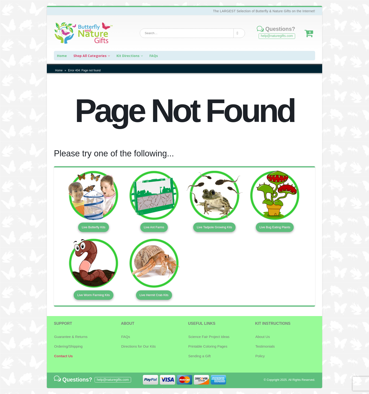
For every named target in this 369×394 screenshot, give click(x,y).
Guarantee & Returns (71, 337)
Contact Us (63, 356)
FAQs (125, 337)
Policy (260, 356)
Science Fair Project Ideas (208, 337)
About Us (262, 337)
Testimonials (265, 346)
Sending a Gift (199, 356)
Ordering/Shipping (68, 346)
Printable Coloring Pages (207, 346)
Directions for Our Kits (138, 346)
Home (59, 70)
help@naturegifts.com (277, 36)
